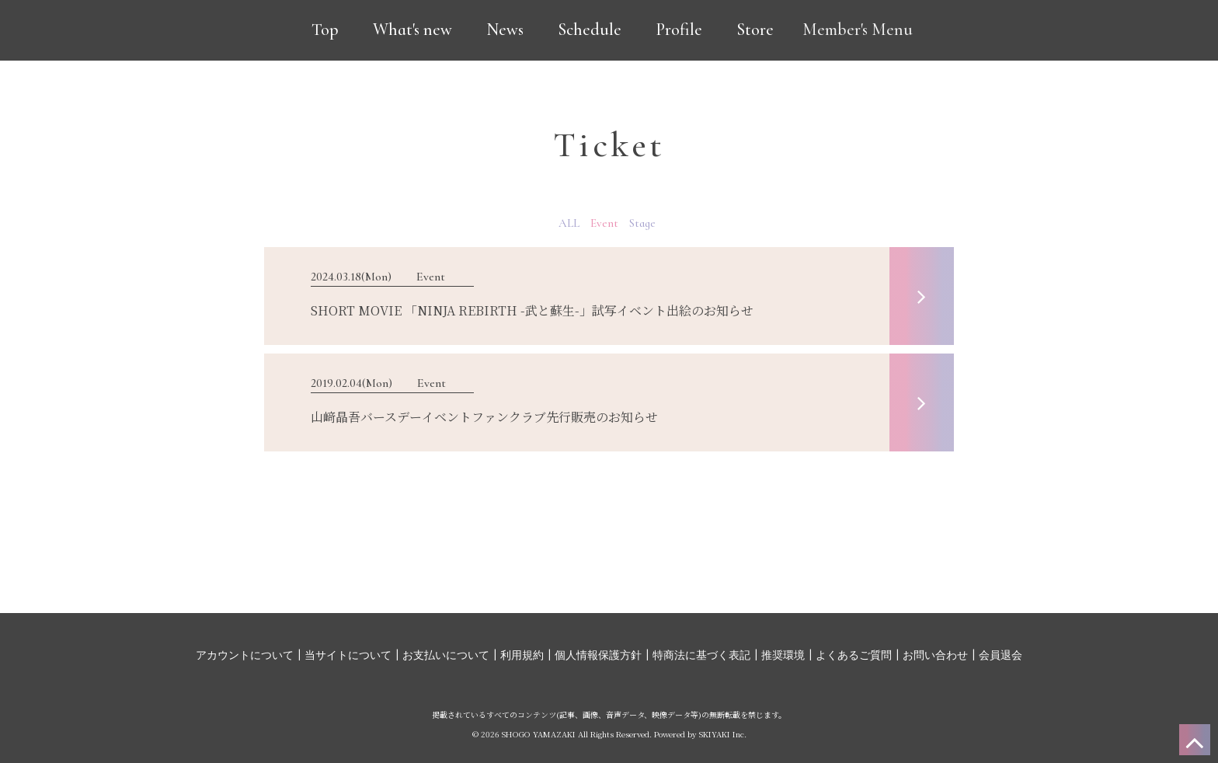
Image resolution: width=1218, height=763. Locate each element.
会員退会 (1000, 655)
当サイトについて (348, 655)
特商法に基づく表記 (701, 655)
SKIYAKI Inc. (722, 734)
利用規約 (522, 655)
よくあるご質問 (854, 655)
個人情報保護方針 (598, 655)
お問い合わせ (935, 655)
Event (604, 223)
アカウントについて (245, 655)
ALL (569, 223)
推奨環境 (783, 655)
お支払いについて (445, 655)
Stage (642, 223)
